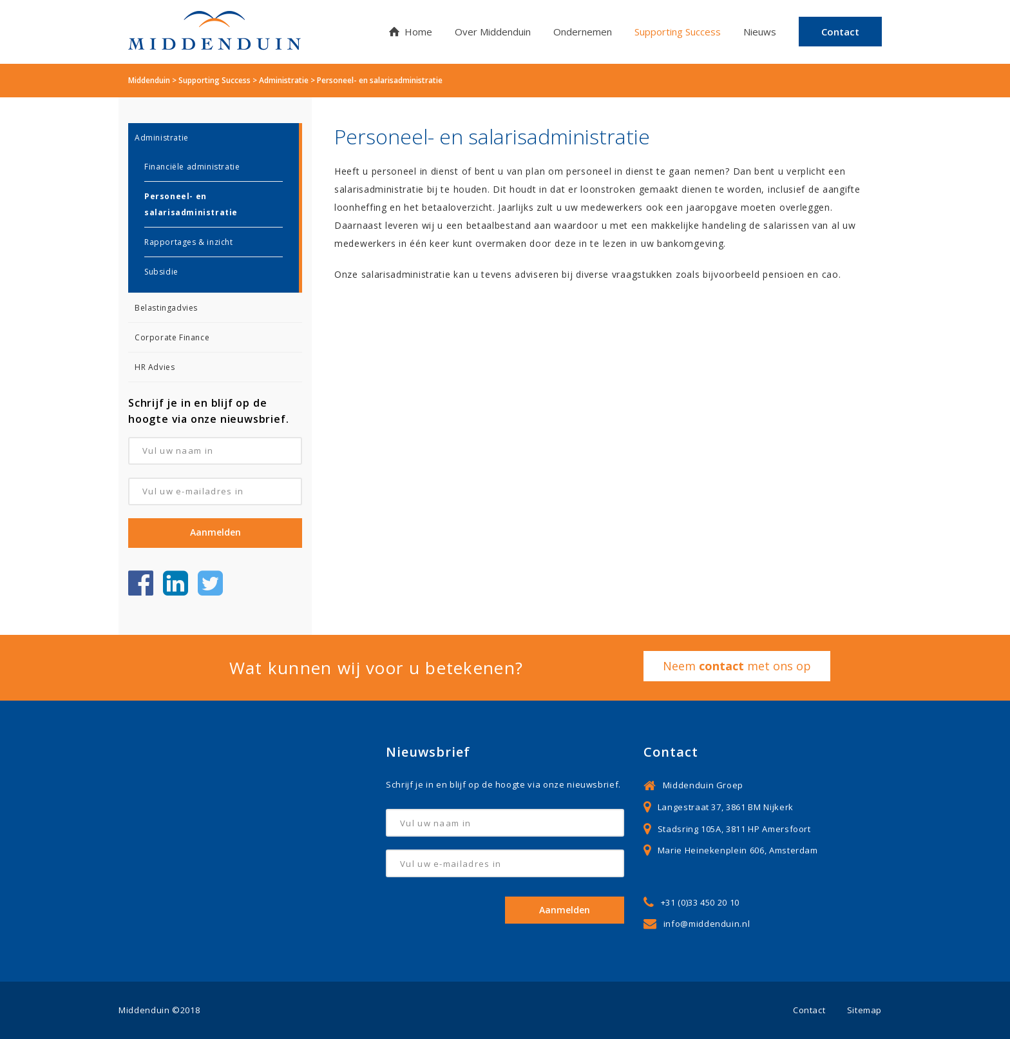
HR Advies (155, 367)
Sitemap (864, 1010)
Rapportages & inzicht (188, 242)
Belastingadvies (166, 307)
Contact (809, 1010)
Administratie (162, 137)
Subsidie (161, 271)
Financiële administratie (192, 166)
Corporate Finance (172, 337)
